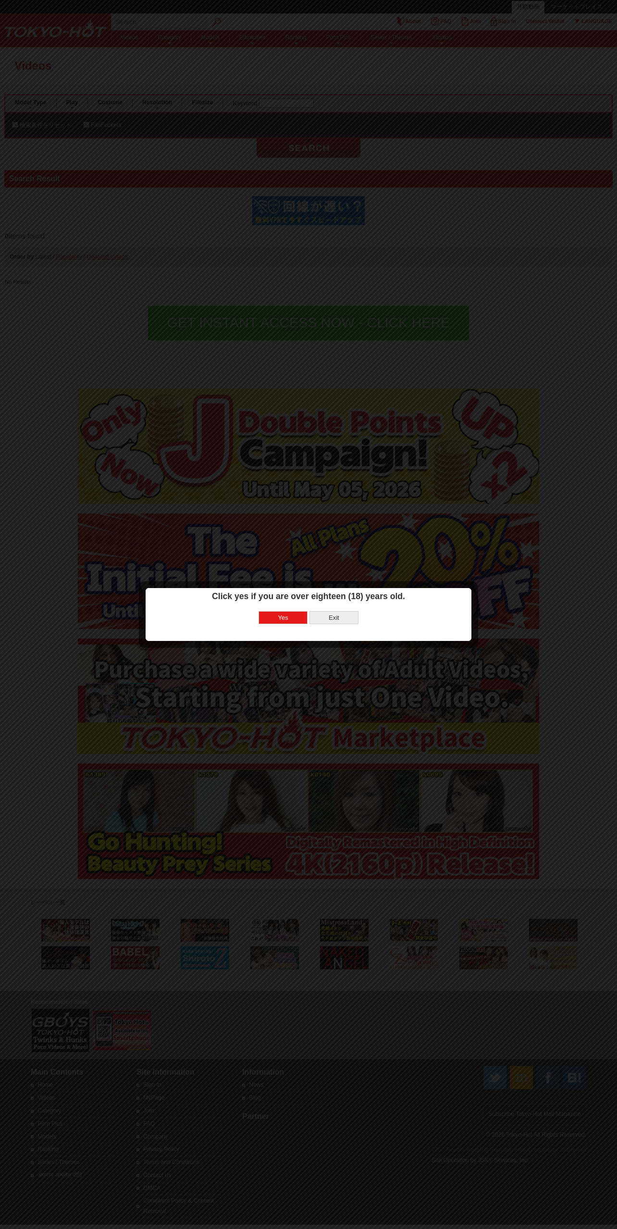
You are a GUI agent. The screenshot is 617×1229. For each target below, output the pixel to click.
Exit (334, 602)
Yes (283, 602)
